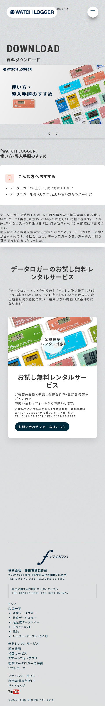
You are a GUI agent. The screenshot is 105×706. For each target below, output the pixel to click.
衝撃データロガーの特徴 (25, 663)
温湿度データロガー (26, 622)
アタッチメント (22, 627)
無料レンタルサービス (23, 643)
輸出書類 (14, 648)
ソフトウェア (16, 668)
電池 (16, 631)
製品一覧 (14, 608)
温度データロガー (24, 617)
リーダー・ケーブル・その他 (30, 636)
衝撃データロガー (24, 613)
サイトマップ (16, 685)
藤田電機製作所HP (22, 681)
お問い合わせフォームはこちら (42, 426)
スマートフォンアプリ (22, 658)
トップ (12, 604)
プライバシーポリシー (23, 676)
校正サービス (17, 653)
